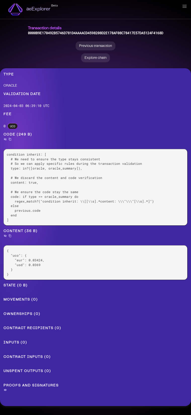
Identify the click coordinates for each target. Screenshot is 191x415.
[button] (184, 6)
